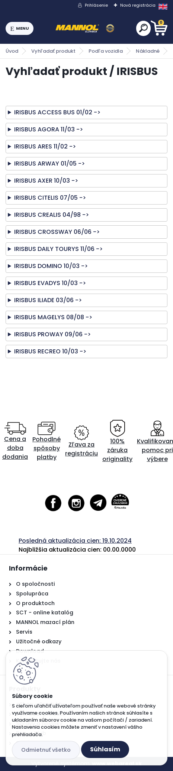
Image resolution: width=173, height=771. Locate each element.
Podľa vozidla (106, 51)
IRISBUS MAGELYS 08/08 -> (53, 317)
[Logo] (85, 28)
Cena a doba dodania (15, 441)
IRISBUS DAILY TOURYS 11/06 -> (58, 249)
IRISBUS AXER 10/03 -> (46, 180)
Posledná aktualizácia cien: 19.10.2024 (75, 540)
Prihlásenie (96, 5)
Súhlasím (105, 749)
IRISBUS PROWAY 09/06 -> (52, 334)
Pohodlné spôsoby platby (46, 441)
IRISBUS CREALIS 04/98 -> (51, 214)
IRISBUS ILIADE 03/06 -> (48, 300)
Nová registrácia (138, 5)
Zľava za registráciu (81, 441)
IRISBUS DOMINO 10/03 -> (51, 266)
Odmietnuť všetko (46, 750)
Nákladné (148, 51)
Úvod (12, 51)
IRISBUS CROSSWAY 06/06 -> (57, 232)
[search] (143, 28)
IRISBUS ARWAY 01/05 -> (49, 163)
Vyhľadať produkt (53, 51)
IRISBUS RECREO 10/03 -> (50, 351)
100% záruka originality (117, 441)
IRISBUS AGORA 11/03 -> (48, 129)
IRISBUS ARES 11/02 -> (45, 146)
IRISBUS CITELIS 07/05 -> (50, 197)
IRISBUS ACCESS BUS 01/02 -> (57, 112)
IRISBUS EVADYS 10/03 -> (50, 283)
